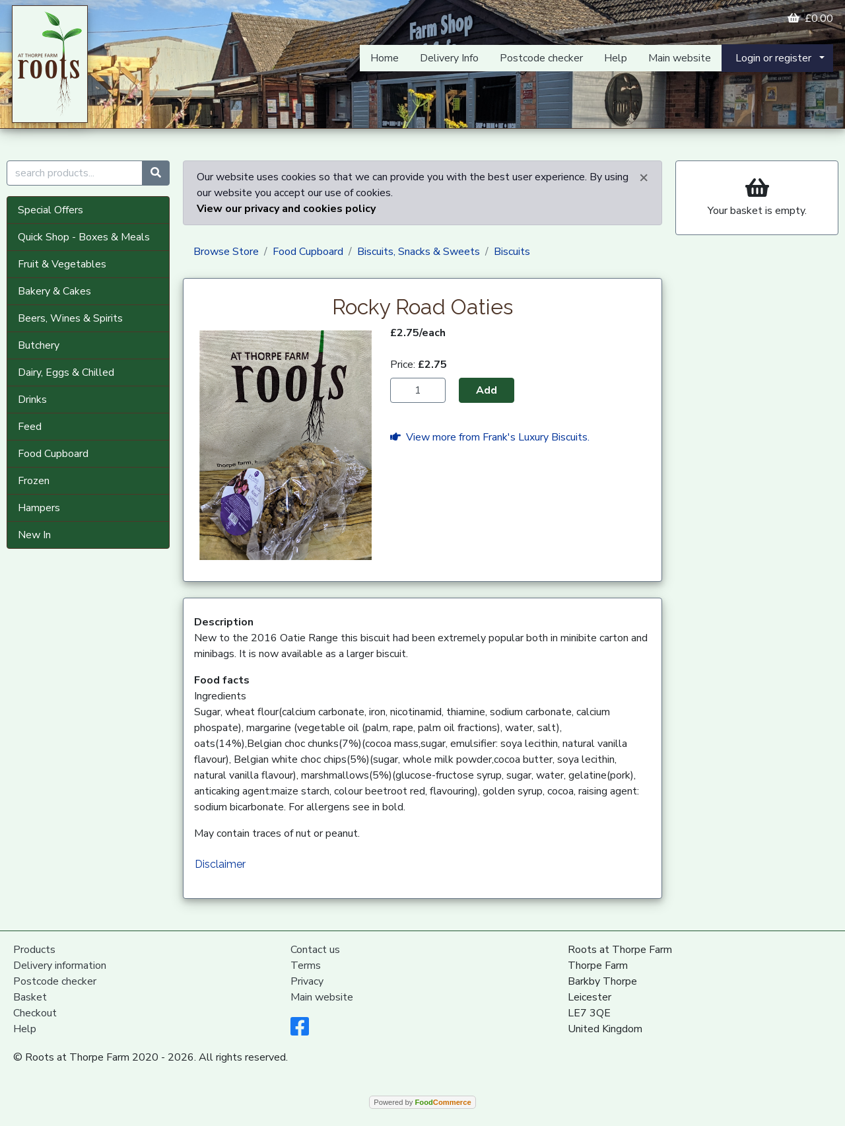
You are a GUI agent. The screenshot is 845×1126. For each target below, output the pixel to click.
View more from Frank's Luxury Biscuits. (490, 437)
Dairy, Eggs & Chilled (66, 372)
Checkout (35, 1013)
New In (34, 535)
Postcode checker (541, 58)
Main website (679, 58)
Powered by (422, 1102)
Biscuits (512, 251)
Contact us (315, 949)
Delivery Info (449, 58)
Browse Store (226, 251)
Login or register (773, 58)
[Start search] (156, 173)
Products (34, 949)
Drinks (32, 399)
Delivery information (59, 965)
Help (615, 58)
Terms (305, 965)
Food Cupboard (53, 453)
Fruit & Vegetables (62, 264)
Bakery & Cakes (54, 291)
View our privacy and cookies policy (286, 208)
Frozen (34, 481)
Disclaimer (220, 864)
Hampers (39, 508)
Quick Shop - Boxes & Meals (84, 237)
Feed (30, 426)
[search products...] (75, 173)
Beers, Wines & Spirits (70, 318)
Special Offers (50, 210)
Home (384, 58)
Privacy (306, 981)
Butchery (38, 345)
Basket (30, 997)
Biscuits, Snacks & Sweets (418, 251)
